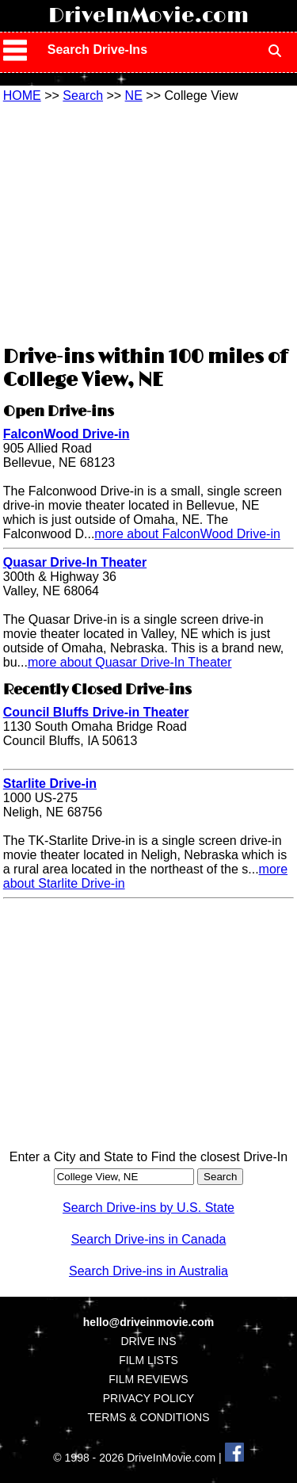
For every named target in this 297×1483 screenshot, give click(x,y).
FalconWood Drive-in (66, 434)
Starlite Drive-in (50, 783)
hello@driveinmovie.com (148, 1322)
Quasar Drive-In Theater (75, 562)
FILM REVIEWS (148, 1379)
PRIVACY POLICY (148, 1398)
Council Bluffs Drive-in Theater (96, 712)
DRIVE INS (148, 1341)
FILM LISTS (148, 1360)
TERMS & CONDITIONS (148, 1417)
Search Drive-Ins (97, 49)
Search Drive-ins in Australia (148, 1271)
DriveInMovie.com (148, 16)
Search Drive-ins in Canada (149, 1239)
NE (134, 95)
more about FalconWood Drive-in (187, 534)
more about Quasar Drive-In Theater (130, 662)
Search (83, 95)
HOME (22, 95)
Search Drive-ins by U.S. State (148, 1207)
